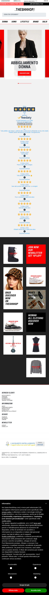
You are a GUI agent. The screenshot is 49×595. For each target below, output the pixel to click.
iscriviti (4, 425)
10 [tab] (28, 83)
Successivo (28, 124)
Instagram (5, 418)
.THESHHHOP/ (24, 10)
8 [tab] (26, 83)
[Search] (24, 15)
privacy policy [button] (6, 512)
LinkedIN (4, 419)
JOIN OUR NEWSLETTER (36, 4)
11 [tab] (29, 83)
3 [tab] (20, 83)
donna (5, 22)
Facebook (4, 417)
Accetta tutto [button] (36, 590)
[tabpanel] (24, 53)
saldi (44, 22)
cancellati (5, 426)
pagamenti (4, 398)
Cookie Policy (5, 410)
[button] (46, 503)
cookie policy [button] (6, 521)
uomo (13, 22)
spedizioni (4, 396)
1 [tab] (18, 83)
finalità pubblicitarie (8, 536)
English (46, 1)
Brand (35, 22)
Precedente (20, 124)
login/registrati (5, 1)
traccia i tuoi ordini (7, 400)
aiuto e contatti (6, 395)
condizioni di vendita (7, 407)
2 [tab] (19, 83)
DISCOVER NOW (24, 73)
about (3, 406)
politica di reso (6, 399)
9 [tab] (27, 83)
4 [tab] (21, 83)
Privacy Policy (6, 408)
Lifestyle (24, 22)
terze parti (37, 523)
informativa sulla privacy (9, 411)
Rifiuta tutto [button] (13, 590)
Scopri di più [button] (24, 585)
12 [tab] (30, 83)
